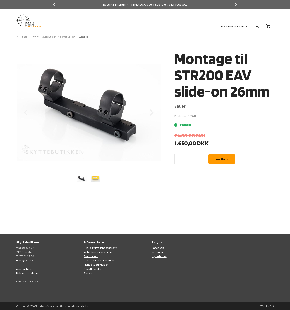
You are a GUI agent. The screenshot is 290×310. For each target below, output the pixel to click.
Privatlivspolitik (93, 268)
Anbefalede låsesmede (98, 252)
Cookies (88, 273)
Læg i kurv (221, 158)
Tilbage (23, 36)
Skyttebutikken (49, 36)
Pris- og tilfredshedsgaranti (100, 247)
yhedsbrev (160, 256)
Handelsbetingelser (96, 264)
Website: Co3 (267, 306)
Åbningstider (24, 268)
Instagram (158, 252)
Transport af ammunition (99, 260)
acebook (158, 247)
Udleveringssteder (27, 273)
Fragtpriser (91, 256)
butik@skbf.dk (24, 260)
